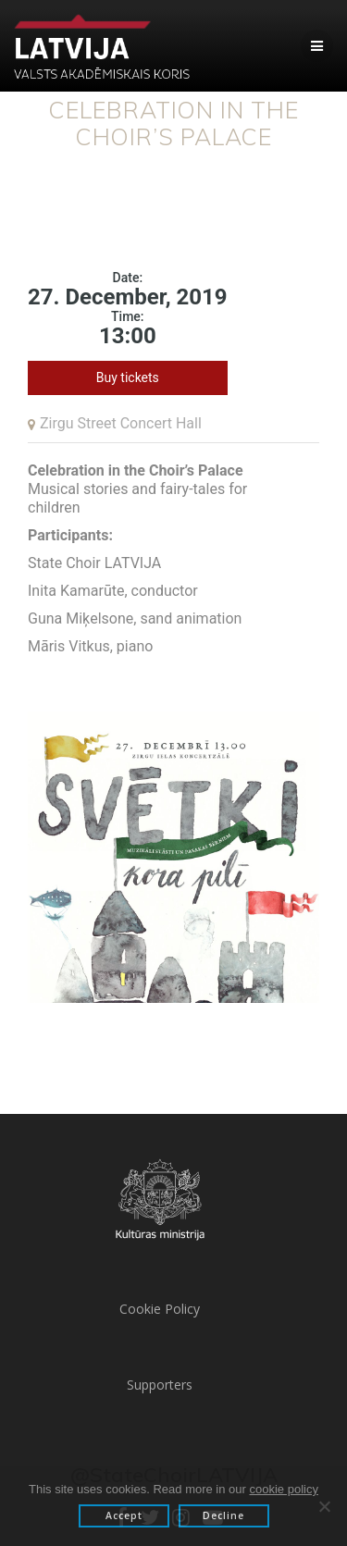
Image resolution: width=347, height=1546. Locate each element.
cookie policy (284, 1489)
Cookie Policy (159, 1308)
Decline (223, 1515)
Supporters (159, 1384)
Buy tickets (127, 377)
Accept (124, 1515)
